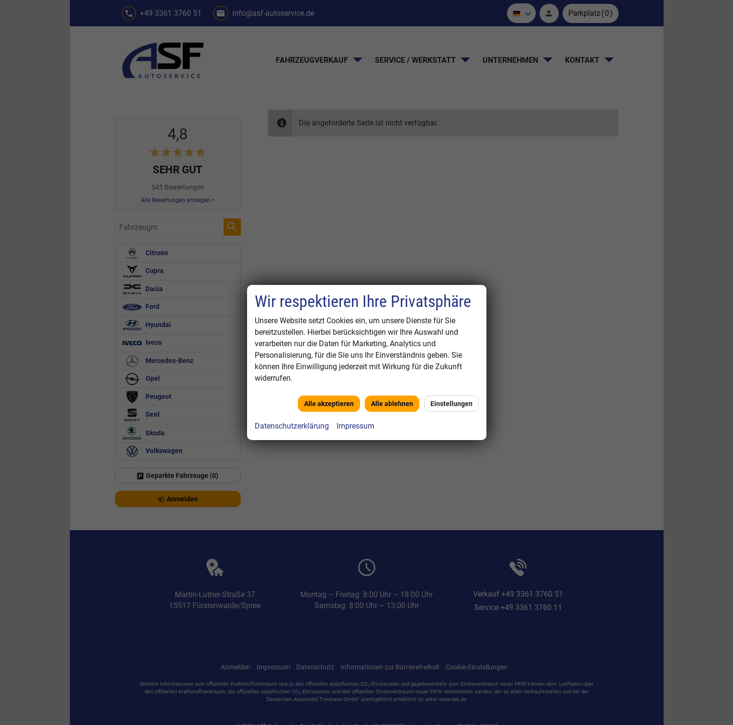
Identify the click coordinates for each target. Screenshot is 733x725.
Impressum (355, 425)
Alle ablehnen (392, 404)
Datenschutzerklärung (292, 425)
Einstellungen (451, 404)
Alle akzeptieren (329, 404)
